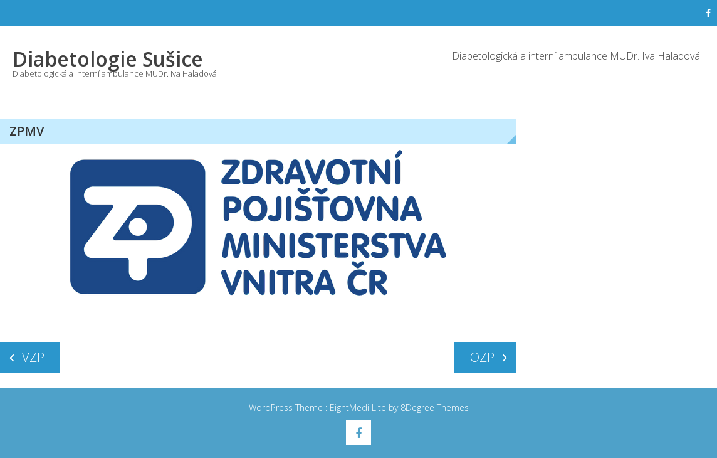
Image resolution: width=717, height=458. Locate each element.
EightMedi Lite (359, 407)
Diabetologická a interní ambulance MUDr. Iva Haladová (576, 56)
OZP (482, 357)
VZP (33, 357)
